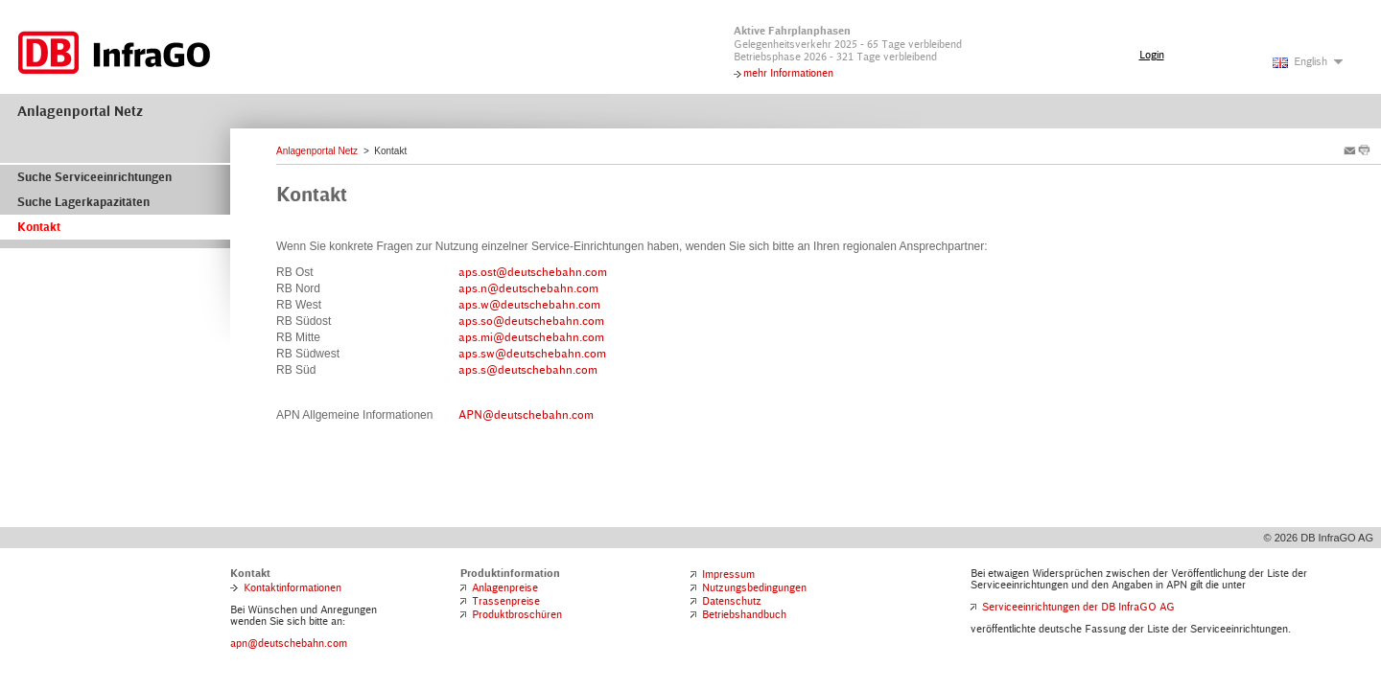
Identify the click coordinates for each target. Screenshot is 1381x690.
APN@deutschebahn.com (526, 415)
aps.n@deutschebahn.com (528, 288)
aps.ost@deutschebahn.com (532, 272)
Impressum (728, 574)
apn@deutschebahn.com (288, 643)
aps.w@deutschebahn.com (529, 304)
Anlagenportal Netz (80, 111)
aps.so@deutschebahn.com (531, 321)
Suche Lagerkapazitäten (83, 202)
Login (1151, 54)
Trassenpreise (506, 601)
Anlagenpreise (505, 587)
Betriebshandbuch (744, 614)
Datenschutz (731, 601)
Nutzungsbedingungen (754, 587)
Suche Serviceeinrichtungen (94, 177)
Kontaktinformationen (292, 587)
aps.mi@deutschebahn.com (531, 337)
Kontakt (38, 227)
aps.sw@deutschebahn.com (532, 353)
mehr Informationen (788, 73)
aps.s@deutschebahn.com (527, 370)
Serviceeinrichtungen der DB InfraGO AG (1078, 606)
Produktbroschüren (517, 614)
